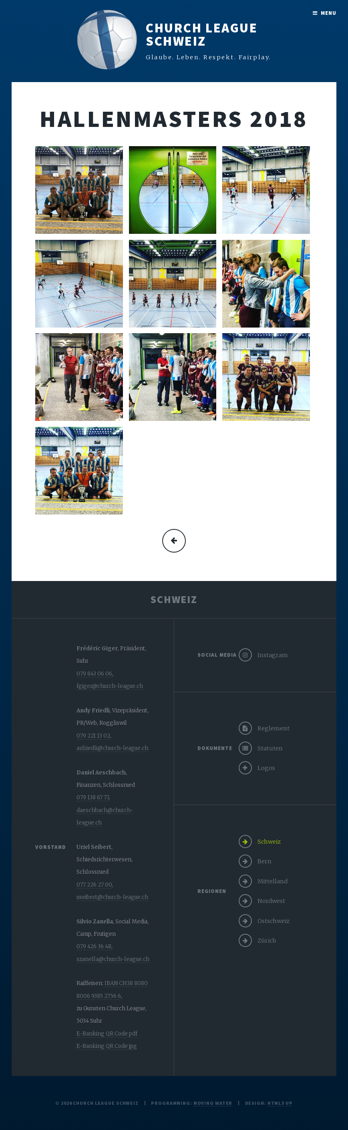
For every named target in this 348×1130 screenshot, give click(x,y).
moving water (213, 1103)
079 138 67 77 (92, 797)
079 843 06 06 (94, 673)
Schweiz (269, 841)
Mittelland (272, 881)
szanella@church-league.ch (112, 959)
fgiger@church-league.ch (109, 686)
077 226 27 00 (94, 884)
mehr (174, 541)
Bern (264, 861)
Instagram (272, 655)
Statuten (270, 748)
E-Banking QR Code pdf (106, 1033)
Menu (328, 13)
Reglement (273, 728)
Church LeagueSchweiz (201, 34)
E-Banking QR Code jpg (106, 1046)
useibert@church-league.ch (112, 897)
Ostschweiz (273, 921)
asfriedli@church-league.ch (112, 748)
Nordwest (271, 901)
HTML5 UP (280, 1103)
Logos (266, 768)
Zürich (266, 940)
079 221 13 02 (93, 735)
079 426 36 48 (93, 946)
